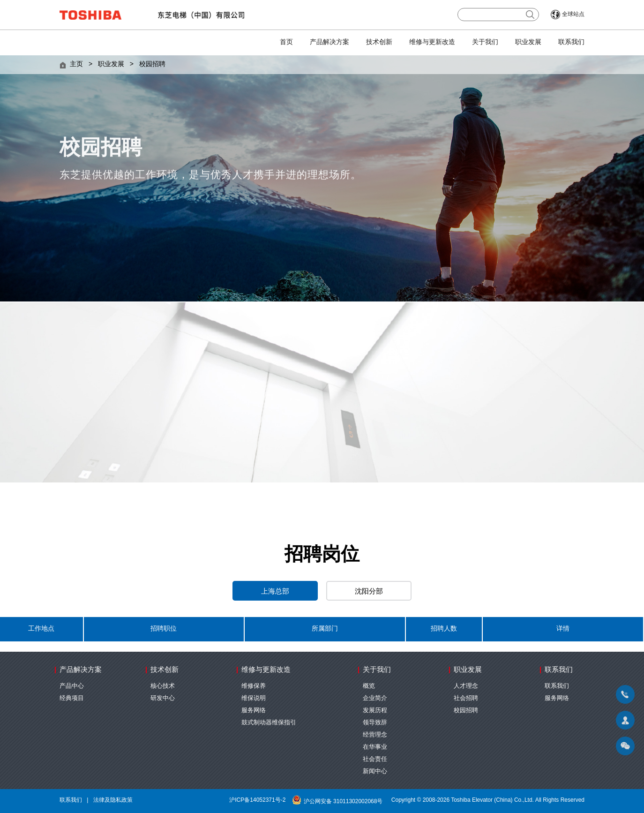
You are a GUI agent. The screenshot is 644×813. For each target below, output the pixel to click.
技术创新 (379, 42)
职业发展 (528, 42)
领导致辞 (375, 722)
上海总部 (275, 591)
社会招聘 (466, 698)
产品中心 (72, 686)
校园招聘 (152, 64)
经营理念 (375, 734)
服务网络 (253, 710)
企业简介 (375, 698)
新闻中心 (375, 771)
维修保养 (253, 686)
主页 (76, 64)
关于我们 (485, 42)
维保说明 (253, 698)
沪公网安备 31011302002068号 (338, 801)
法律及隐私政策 (113, 800)
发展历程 (375, 710)
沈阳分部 (369, 591)
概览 (369, 686)
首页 (286, 42)
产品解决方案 (329, 42)
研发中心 (162, 698)
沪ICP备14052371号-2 (257, 800)
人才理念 (466, 686)
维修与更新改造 (432, 42)
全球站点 (573, 14)
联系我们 (571, 42)
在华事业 (375, 747)
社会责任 (375, 759)
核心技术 (162, 686)
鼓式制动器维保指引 (268, 722)
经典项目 (72, 698)
